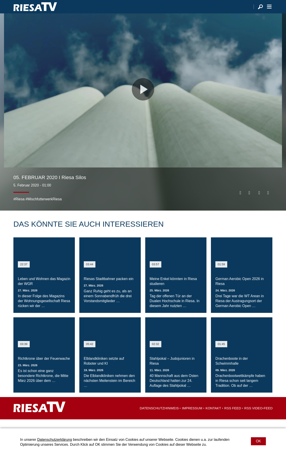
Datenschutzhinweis (159, 417)
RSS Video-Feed (258, 417)
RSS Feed (232, 417)
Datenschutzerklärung (54, 439)
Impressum (192, 417)
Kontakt (213, 417)
